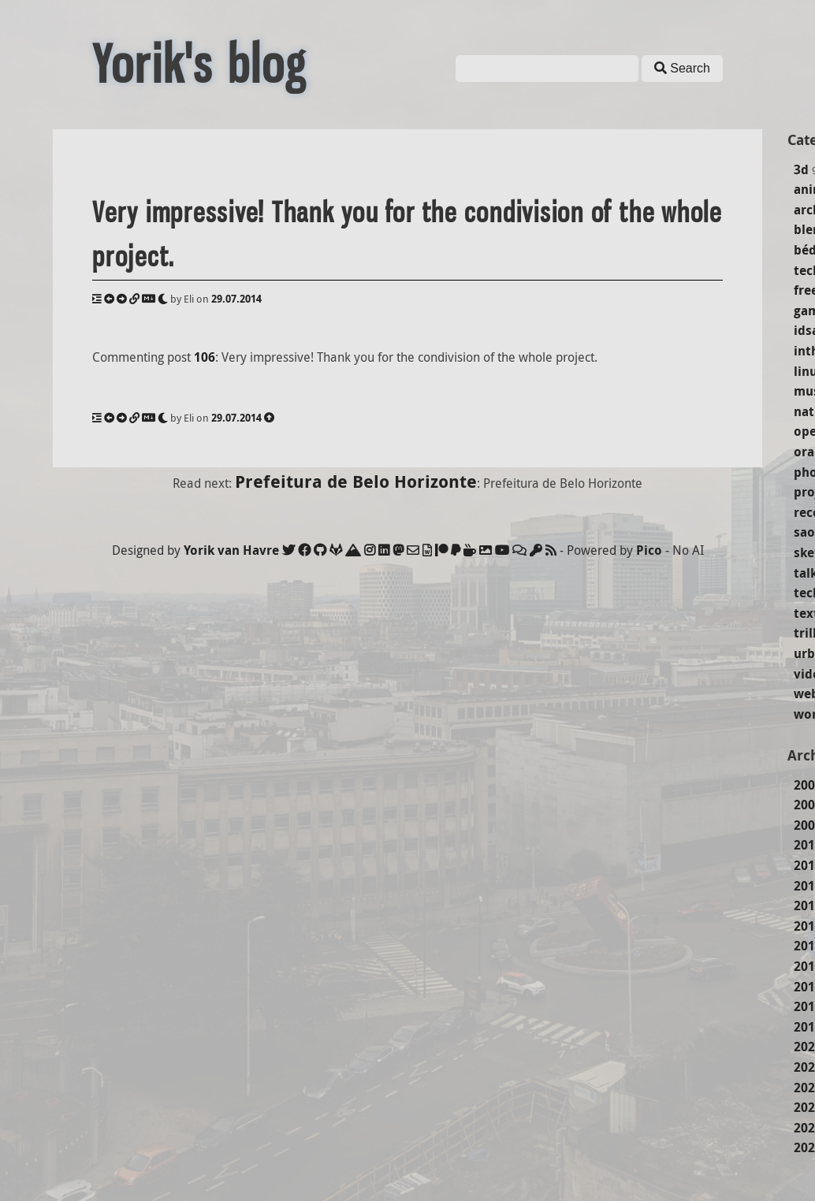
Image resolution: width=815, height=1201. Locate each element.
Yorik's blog (199, 64)
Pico (649, 550)
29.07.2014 (236, 299)
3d (801, 169)
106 (204, 357)
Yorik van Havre (231, 550)
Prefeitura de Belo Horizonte (356, 481)
